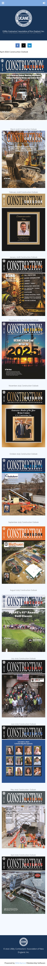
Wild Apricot (20, 963)
